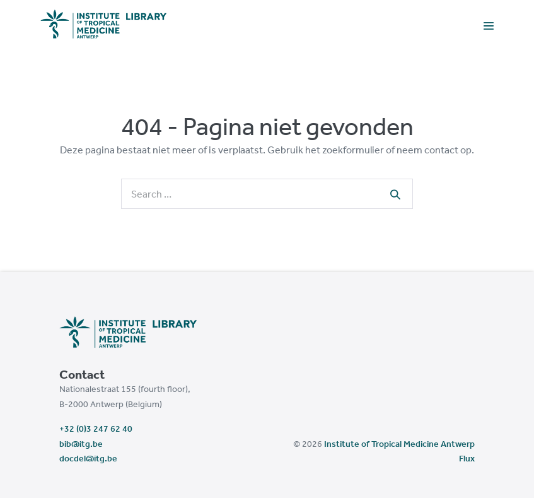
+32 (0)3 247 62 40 (95, 428)
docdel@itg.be (88, 458)
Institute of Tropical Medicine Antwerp (399, 443)
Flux (467, 458)
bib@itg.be (81, 443)
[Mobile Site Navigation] (489, 25)
